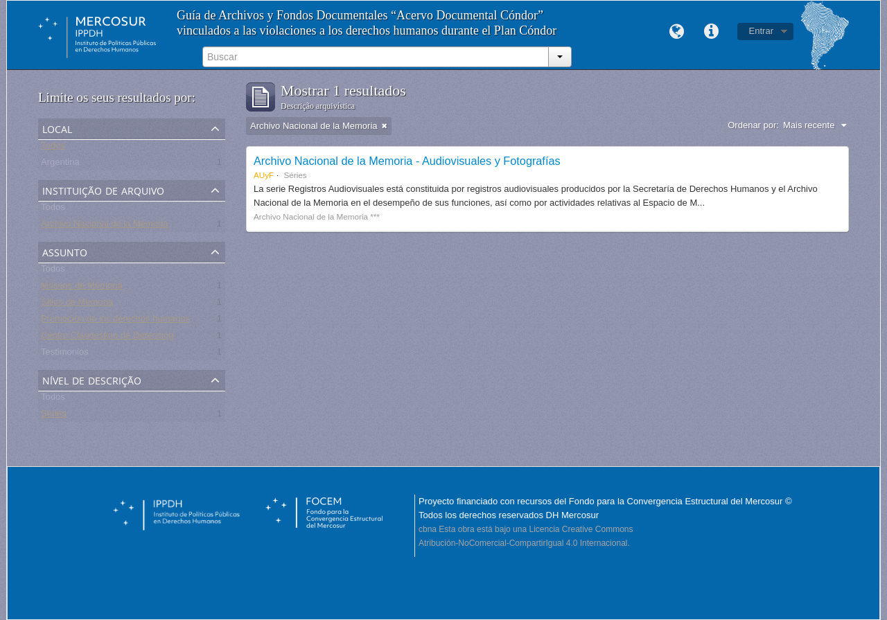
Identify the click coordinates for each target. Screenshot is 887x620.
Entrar (761, 31)
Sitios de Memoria (77, 304)
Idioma (677, 32)
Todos (53, 148)
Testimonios (65, 354)
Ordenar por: (753, 125)
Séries (54, 416)
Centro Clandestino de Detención (107, 338)
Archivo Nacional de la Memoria (104, 226)
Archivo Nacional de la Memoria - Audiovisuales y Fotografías (407, 160)
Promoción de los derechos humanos (115, 321)
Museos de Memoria (82, 288)
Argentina (60, 164)
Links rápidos (711, 32)
